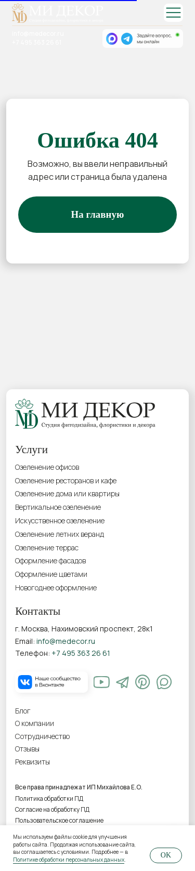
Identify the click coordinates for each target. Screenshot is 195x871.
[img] (173, 13)
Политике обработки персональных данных (68, 859)
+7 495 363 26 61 (36, 42)
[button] (64, 762)
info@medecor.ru (38, 34)
